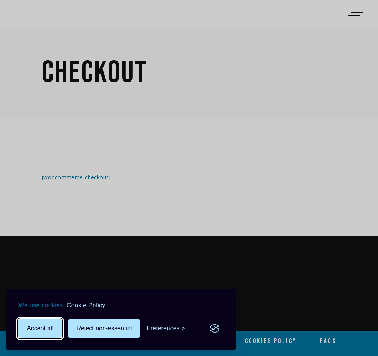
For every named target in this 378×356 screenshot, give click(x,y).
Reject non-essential (104, 328)
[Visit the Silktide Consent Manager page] (214, 328)
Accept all (40, 328)
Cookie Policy (86, 305)
